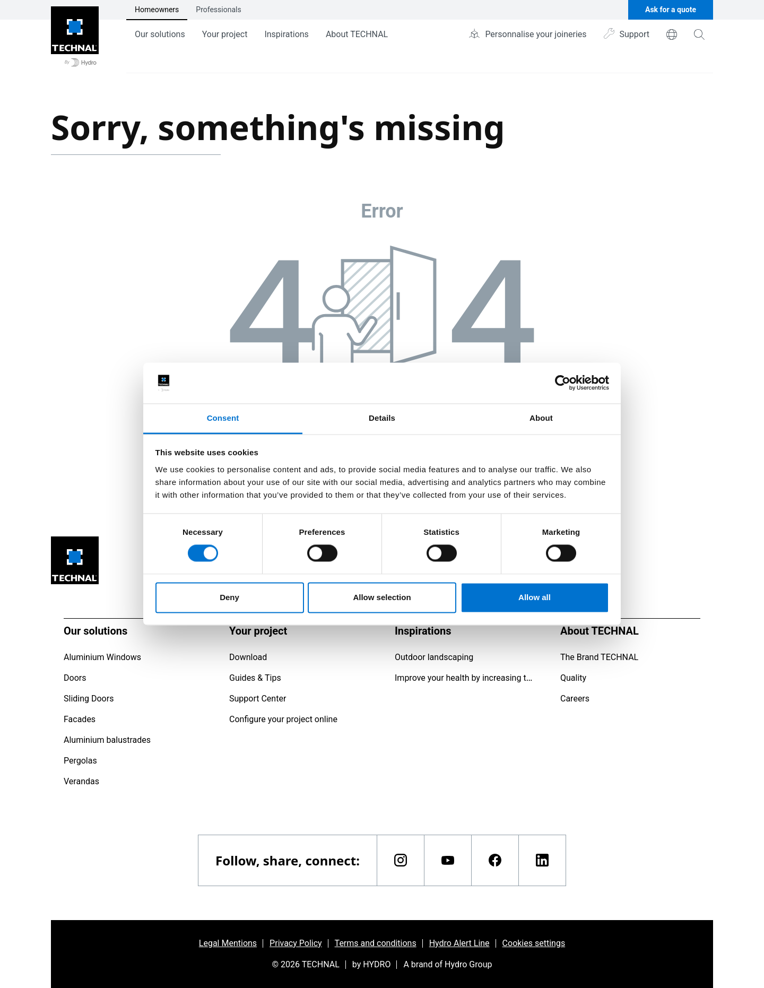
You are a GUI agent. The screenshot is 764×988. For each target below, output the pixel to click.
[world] (671, 34)
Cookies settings (534, 943)
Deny (229, 597)
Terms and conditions (375, 943)
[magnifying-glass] (699, 34)
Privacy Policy (296, 943)
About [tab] (541, 417)
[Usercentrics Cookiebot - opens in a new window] (562, 383)
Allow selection (382, 597)
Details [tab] (382, 417)
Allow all (534, 597)
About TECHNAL (357, 34)
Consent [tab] (223, 417)
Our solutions (160, 34)
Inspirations (286, 34)
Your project (225, 34)
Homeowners (157, 9)
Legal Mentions (228, 943)
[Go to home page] (75, 36)
